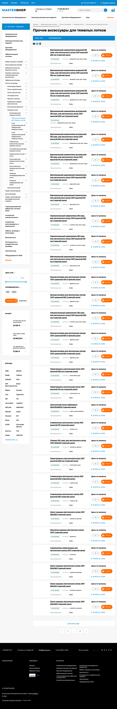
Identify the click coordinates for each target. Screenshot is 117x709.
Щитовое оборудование (64, 671)
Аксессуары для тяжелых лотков (96, 24)
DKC (7, 292)
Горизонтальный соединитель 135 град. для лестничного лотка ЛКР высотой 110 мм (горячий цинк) (67, 238)
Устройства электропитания (65, 680)
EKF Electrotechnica (10, 385)
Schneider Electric (20, 426)
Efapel (7, 390)
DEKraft (8, 379)
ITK (17, 399)
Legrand (19, 403)
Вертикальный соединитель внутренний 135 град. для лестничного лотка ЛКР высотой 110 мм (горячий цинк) (68, 157)
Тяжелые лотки (79, 24)
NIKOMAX (19, 407)
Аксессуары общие (14, 86)
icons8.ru (35, 693)
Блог (33, 3)
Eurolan (19, 390)
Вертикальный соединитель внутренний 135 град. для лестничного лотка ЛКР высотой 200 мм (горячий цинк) (68, 113)
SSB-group (24, 3)
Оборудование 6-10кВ (86, 682)
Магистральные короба (13, 65)
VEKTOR (19, 435)
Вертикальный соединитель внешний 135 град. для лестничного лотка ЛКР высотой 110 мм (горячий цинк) (69, 93)
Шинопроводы (10, 194)
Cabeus (19, 375)
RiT (17, 416)
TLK (17, 431)
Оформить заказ (34, 671)
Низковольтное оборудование (66, 665)
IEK (6, 399)
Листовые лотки (13, 95)
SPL (17, 420)
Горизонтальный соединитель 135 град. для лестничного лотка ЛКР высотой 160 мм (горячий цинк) (68, 218)
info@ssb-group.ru (44, 650)
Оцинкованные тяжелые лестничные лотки (16, 161)
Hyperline (20, 394)
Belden (19, 371)
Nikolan (8, 412)
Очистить (23, 300)
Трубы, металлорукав (12, 191)
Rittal (7, 420)
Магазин (14, 3)
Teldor (7, 435)
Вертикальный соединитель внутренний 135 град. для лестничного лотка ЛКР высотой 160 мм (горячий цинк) (68, 136)
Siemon (8, 431)
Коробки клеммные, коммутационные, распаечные (12, 75)
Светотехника (83, 679)
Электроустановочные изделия (66, 668)
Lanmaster (9, 403)
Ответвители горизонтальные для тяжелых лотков (16, 144)
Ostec (14, 292)
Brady (7, 375)
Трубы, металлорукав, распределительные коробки (13, 199)
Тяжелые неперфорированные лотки (17, 175)
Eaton (18, 384)
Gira (6, 394)
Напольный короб (13, 188)
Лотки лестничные (13, 92)
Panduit (8, 416)
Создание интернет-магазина (11, 700)
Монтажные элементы (15, 107)
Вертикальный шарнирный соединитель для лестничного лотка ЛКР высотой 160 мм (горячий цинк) (68, 177)
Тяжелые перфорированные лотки (16, 182)
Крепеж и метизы (13, 99)
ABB (7, 371)
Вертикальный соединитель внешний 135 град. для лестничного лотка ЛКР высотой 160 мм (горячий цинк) (69, 72)
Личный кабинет (34, 668)
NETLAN (8, 407)
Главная (5, 3)
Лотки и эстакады (65, 24)
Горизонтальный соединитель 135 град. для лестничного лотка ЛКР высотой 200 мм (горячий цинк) (68, 315)
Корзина (32, 665)
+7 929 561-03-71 (63, 9)
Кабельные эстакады (12, 80)
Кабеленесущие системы (49, 24)
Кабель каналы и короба (14, 62)
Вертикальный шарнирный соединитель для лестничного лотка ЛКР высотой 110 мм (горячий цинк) (68, 197)
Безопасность (84, 672)
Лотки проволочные (14, 89)
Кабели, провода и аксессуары (89, 670)
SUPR (7, 424)
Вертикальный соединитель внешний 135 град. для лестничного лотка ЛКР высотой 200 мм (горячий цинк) (69, 52)
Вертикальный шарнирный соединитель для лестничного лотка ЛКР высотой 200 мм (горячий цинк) (68, 259)
